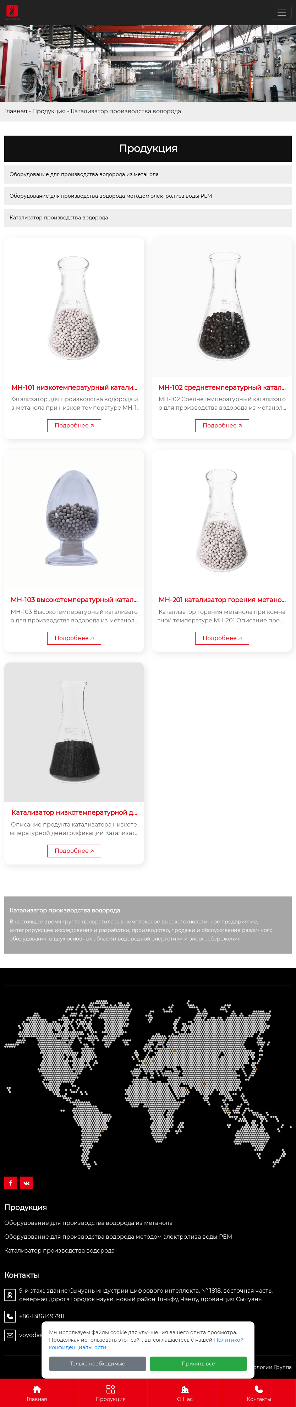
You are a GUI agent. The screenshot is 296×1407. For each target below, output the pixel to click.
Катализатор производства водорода (59, 217)
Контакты (259, 1392)
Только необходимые (97, 1363)
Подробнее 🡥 (74, 425)
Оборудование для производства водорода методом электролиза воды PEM (111, 196)
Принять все (198, 1363)
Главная (15, 111)
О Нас (185, 1392)
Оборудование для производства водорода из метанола (84, 174)
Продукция (49, 111)
